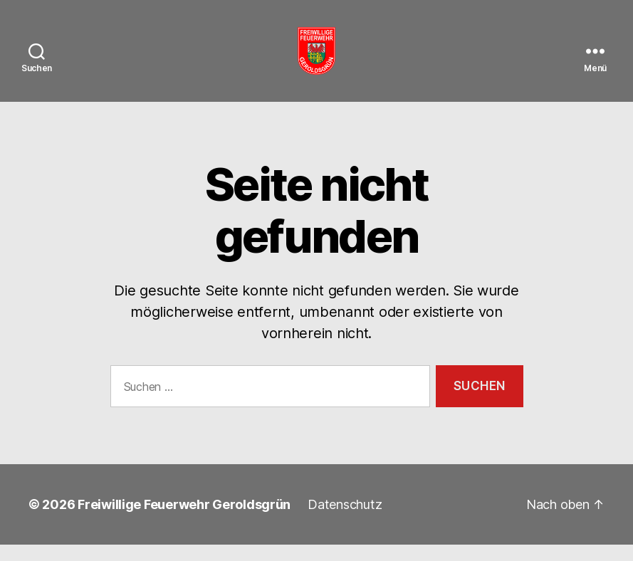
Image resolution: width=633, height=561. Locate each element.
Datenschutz (345, 520)
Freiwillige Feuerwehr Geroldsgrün (184, 520)
